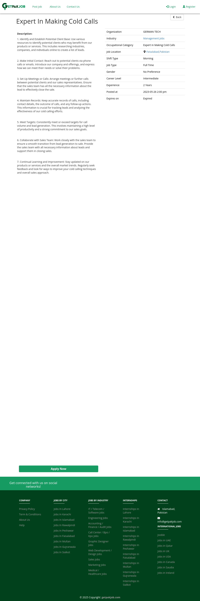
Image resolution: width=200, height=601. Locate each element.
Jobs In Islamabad (64, 519)
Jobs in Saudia (165, 567)
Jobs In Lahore (62, 509)
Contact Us (73, 6)
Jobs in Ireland (165, 572)
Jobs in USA (164, 556)
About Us (55, 6)
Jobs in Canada (166, 562)
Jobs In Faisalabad (64, 536)
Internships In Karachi (131, 519)
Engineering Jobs (98, 518)
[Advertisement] (56, 319)
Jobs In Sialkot (62, 552)
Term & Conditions (30, 514)
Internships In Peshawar (131, 546)
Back (177, 17)
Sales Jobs (94, 559)
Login (171, 6)
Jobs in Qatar (165, 545)
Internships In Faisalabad (131, 555)
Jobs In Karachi (62, 514)
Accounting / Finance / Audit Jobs (99, 525)
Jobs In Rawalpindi (64, 525)
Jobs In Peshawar (64, 530)
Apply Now (58, 469)
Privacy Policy (27, 509)
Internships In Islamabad (131, 528)
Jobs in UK (163, 551)
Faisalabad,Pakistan (158, 51)
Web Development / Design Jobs (100, 552)
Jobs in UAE (164, 540)
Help (22, 525)
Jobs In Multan (62, 541)
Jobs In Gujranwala (65, 546)
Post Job (37, 6)
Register (189, 6)
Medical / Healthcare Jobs (97, 572)
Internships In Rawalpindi (131, 537)
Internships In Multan (131, 564)
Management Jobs (154, 38)
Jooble (161, 535)
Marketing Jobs (97, 565)
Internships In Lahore (131, 510)
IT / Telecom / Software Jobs (96, 510)
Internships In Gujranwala (131, 573)
